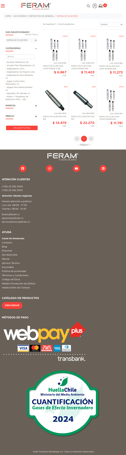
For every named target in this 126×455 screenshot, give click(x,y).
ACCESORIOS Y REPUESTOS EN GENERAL (34, 16)
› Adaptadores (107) (15, 69)
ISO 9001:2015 (9, 255)
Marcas (5, 259)
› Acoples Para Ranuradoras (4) (20, 65)
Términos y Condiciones (15, 275)
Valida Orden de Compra (16, 288)
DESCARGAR (12, 305)
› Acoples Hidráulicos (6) (17, 62)
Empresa (7, 251)
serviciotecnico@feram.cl (16, 222)
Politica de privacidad (14, 271)
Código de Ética (11, 279)
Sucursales (8, 267)
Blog (4, 247)
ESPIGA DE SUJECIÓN (67, 16)
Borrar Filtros (31, 35)
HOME (8, 16)
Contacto (7, 243)
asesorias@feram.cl (12, 218)
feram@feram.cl (11, 214)
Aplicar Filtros (21, 128)
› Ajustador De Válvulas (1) (18, 93)
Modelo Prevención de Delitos (18, 283)
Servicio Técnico (11, 263)
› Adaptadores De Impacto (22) (20, 72)
